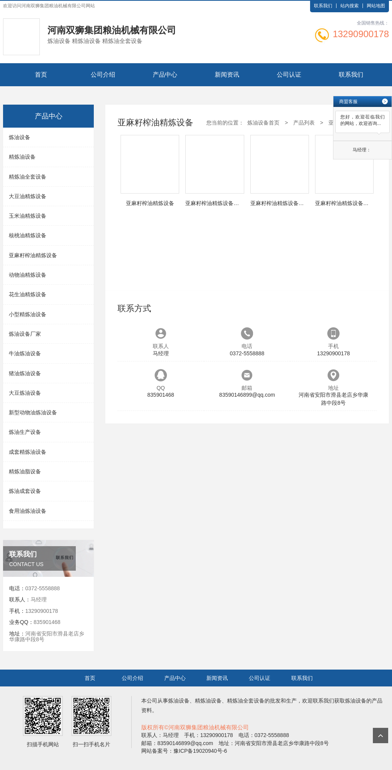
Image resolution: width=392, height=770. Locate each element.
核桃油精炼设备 (27, 235)
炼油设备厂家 (25, 334)
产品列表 (304, 123)
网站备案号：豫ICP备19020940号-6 (184, 751)
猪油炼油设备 (25, 373)
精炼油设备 (22, 157)
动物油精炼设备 (27, 275)
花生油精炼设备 (27, 294)
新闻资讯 (227, 74)
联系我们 (323, 5)
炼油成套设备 (25, 491)
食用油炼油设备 (27, 511)
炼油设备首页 (263, 123)
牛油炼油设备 (25, 353)
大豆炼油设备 (25, 393)
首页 (41, 74)
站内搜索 (349, 5)
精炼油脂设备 (25, 471)
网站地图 (376, 5)
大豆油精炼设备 (27, 196)
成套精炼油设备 (27, 452)
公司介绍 (103, 74)
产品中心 (165, 74)
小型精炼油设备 (27, 314)
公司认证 (289, 74)
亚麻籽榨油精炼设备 (33, 255)
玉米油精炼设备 (27, 216)
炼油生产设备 (25, 432)
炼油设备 (19, 137)
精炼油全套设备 (27, 177)
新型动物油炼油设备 (33, 412)
